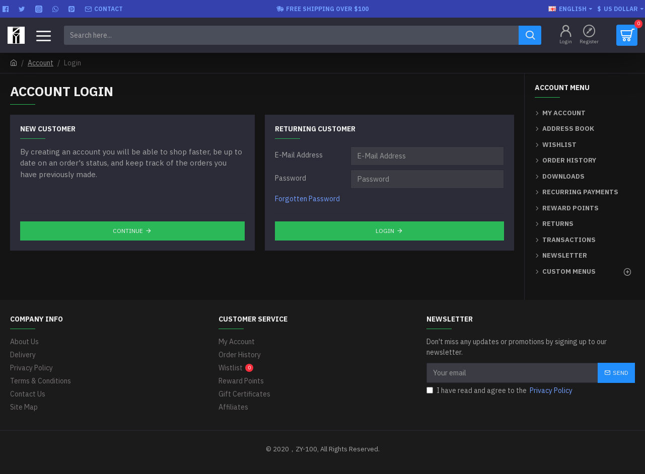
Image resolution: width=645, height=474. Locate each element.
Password (290, 178)
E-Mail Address (299, 155)
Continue (128, 230)
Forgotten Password (307, 198)
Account (40, 62)
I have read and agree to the (500, 390)
